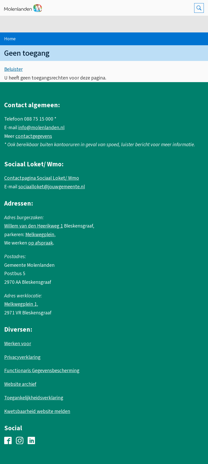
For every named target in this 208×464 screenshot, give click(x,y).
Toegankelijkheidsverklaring (33, 397)
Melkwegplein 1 (20, 304)
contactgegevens (33, 136)
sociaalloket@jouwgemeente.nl (51, 186)
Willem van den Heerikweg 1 (33, 226)
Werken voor (17, 343)
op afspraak (40, 243)
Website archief (20, 384)
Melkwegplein (39, 234)
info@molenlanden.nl (41, 127)
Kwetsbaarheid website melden (37, 411)
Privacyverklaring (22, 357)
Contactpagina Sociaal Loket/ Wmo (41, 178)
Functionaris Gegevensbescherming (41, 370)
